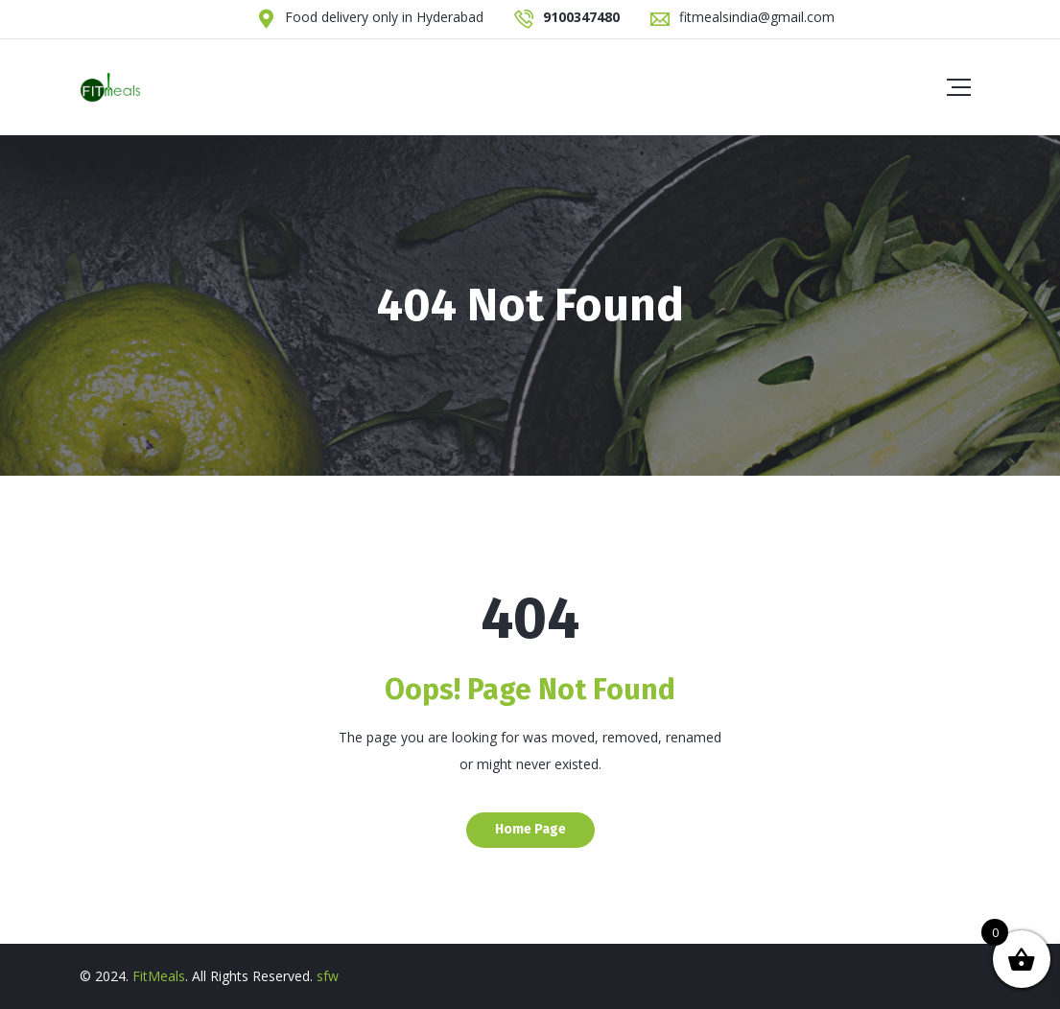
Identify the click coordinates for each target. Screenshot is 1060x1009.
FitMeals (158, 976)
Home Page (530, 829)
